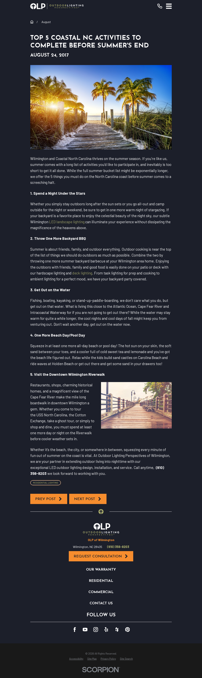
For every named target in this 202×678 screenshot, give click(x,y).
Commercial (101, 592)
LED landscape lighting (66, 221)
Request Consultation (101, 556)
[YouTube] (85, 629)
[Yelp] (106, 629)
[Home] (57, 6)
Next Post (88, 499)
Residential (101, 581)
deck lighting (82, 273)
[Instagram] (95, 629)
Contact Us (101, 603)
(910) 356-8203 (118, 546)
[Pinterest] (127, 629)
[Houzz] (117, 629)
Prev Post (48, 499)
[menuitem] (76, 659)
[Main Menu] (169, 6)
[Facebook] (74, 629)
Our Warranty (101, 570)
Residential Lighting (45, 482)
